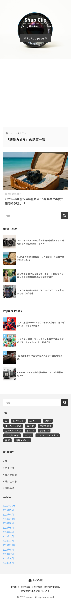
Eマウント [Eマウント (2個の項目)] (18, 420)
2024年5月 (8, 527)
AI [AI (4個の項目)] (6, 420)
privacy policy (52, 586)
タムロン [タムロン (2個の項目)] (44, 430)
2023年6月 (8, 558)
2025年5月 (8, 510)
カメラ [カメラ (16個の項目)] (30, 425)
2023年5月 (8, 562)
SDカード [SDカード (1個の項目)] (34, 420)
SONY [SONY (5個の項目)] (48, 420)
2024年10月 (9, 519)
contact (25, 586)
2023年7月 (8, 554)
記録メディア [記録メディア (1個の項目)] (22, 440)
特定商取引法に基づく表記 (35, 591)
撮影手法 (9, 488)
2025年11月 (9, 505)
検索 (64, 215)
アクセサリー (12, 468)
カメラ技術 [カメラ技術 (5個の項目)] (45, 425)
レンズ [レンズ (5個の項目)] (28, 435)
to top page (35, 38)
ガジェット (11, 481)
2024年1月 (8, 540)
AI (6, 461)
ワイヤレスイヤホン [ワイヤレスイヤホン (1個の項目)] (47, 435)
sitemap (37, 586)
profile (15, 586)
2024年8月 (8, 523)
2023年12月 (9, 545)
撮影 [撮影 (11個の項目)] (7, 440)
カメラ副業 (11, 474)
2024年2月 (8, 536)
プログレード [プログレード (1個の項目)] (12, 435)
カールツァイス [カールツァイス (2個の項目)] (13, 430)
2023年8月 (8, 549)
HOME (35, 580)
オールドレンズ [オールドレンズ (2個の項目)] (13, 425)
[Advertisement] (35, 93)
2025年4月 (8, 514)
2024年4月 (8, 532)
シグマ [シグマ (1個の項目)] (30, 430)
